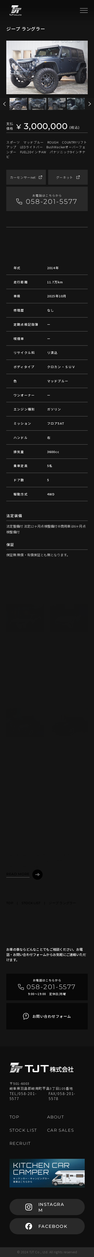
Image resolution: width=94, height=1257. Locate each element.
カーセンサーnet (26, 177)
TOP (9, 903)
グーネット (68, 177)
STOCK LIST (31, 903)
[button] (89, 104)
